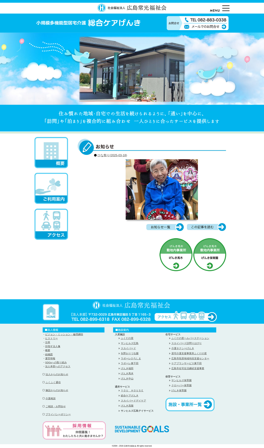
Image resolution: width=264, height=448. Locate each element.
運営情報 (50, 358)
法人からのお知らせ (57, 374)
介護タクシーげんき (182, 348)
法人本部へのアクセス (57, 366)
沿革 (47, 342)
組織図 (49, 354)
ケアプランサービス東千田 (186, 363)
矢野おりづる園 (130, 353)
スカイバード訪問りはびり (186, 343)
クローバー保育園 (181, 385)
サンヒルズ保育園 (181, 380)
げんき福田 (127, 368)
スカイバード (128, 348)
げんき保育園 (179, 390)
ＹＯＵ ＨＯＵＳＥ (132, 390)
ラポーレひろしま (131, 358)
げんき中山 (127, 378)
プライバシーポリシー (58, 414)
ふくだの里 (127, 338)
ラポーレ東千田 (130, 363)
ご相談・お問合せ (56, 406)
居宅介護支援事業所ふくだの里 (189, 353)
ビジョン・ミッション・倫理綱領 (64, 334)
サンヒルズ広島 (130, 343)
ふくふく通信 (53, 382)
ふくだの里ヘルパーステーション (190, 338)
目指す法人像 (52, 346)
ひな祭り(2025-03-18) (112, 155)
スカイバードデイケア (133, 400)
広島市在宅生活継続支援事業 (187, 368)
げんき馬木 (127, 373)
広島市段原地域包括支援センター (190, 358)
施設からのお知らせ (57, 390)
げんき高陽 (127, 405)
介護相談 (51, 398)
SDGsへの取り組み (56, 362)
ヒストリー (51, 338)
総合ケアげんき (130, 395)
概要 (47, 350)
